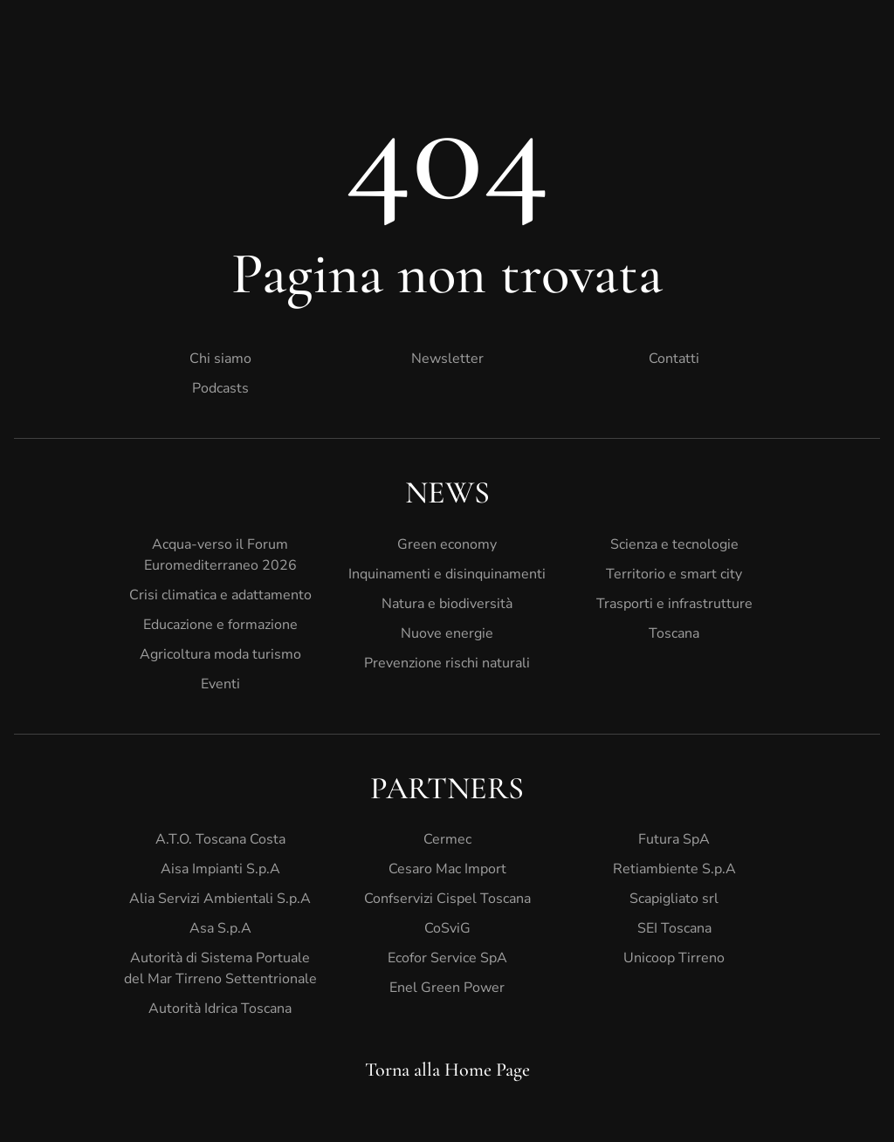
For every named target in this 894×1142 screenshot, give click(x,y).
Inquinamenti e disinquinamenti (447, 574)
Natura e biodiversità (447, 603)
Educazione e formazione (220, 624)
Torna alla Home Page (447, 1069)
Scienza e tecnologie (674, 544)
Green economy (447, 544)
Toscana (674, 633)
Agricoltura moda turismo (220, 654)
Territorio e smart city (674, 574)
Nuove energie (447, 633)
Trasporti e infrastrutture (674, 603)
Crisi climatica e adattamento (220, 595)
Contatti (674, 358)
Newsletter (447, 358)
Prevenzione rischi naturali (447, 663)
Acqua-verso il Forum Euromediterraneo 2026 (220, 555)
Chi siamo (220, 358)
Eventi (220, 684)
